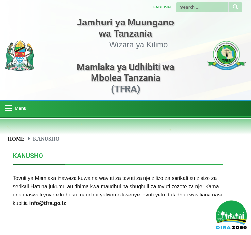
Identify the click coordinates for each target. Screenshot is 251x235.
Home (16, 138)
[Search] (202, 7)
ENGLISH (162, 7)
